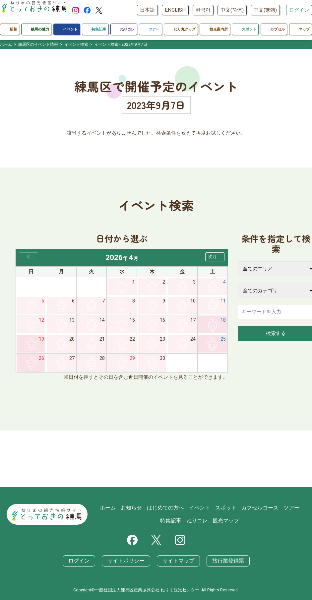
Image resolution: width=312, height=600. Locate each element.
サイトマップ (177, 561)
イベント (201, 507)
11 (223, 301)
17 (193, 321)
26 (41, 360)
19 (41, 341)
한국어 (203, 10)
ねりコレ (199, 521)
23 (162, 341)
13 (72, 321)
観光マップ (226, 521)
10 (193, 301)
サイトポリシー (127, 561)
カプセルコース (258, 507)
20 (72, 341)
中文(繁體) (265, 10)
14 (102, 321)
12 (41, 321)
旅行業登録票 (224, 561)
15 (132, 321)
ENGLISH (175, 10)
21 (102, 341)
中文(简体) (232, 10)
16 (162, 321)
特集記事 (174, 521)
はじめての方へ (169, 507)
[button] (214, 256)
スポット (226, 507)
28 (102, 360)
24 (193, 341)
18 (223, 321)
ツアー (288, 507)
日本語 (147, 10)
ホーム (114, 507)
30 (162, 360)
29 (132, 360)
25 (223, 341)
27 (72, 360)
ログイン (299, 10)
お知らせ (137, 507)
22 (132, 341)
